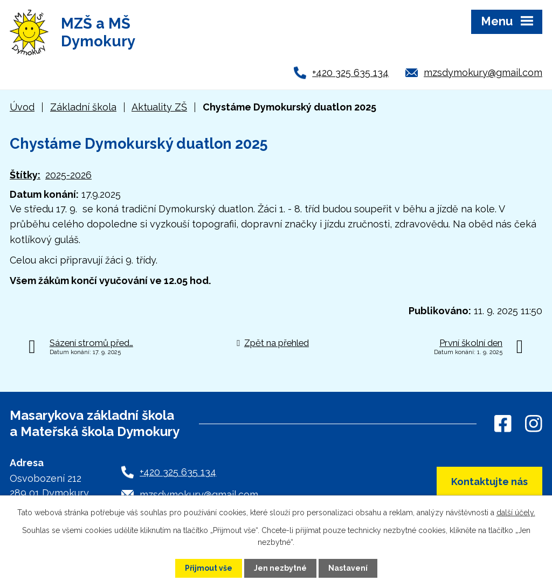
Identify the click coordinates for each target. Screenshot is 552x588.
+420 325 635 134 (350, 72)
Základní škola (83, 107)
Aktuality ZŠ (159, 107)
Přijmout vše (208, 568)
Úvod (22, 107)
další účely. (515, 512)
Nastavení (348, 568)
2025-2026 (68, 175)
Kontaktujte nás (489, 481)
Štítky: (25, 175)
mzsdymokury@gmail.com (483, 72)
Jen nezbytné (280, 568)
